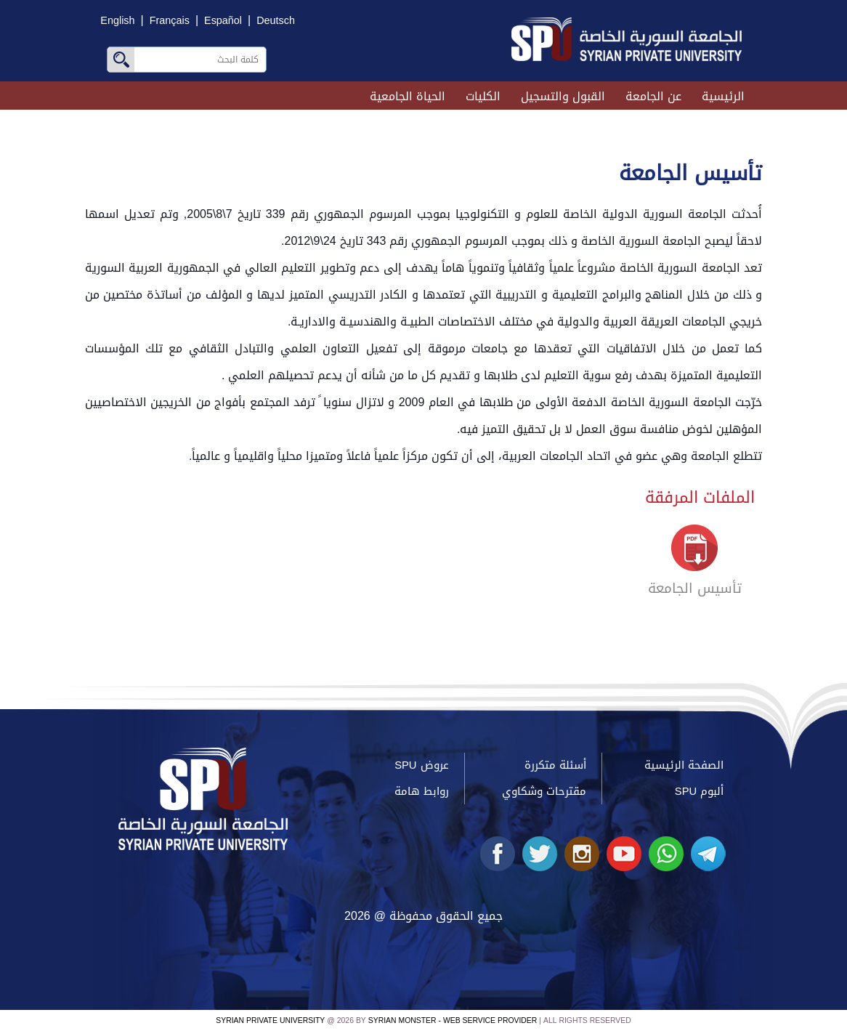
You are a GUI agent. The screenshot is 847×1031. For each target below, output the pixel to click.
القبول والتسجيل (563, 96)
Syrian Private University (270, 1020)
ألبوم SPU (699, 791)
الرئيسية (723, 96)
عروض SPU (421, 765)
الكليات (483, 96)
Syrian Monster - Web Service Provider (452, 1020)
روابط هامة (421, 791)
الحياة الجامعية (407, 96)
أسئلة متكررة (555, 765)
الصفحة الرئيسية (684, 765)
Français (170, 21)
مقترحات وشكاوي (544, 791)
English (117, 21)
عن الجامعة (653, 96)
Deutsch (275, 21)
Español (223, 21)
